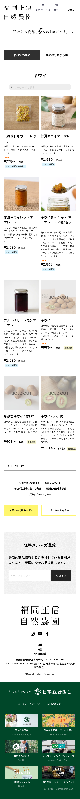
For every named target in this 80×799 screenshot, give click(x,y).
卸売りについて (53, 482)
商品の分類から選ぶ (58, 55)
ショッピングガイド (29, 482)
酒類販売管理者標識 (56, 488)
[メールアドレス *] (29, 575)
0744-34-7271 (57, 659)
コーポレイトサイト (28, 703)
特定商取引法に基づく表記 (27, 488)
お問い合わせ (54, 703)
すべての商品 (22, 55)
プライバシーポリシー (40, 494)
